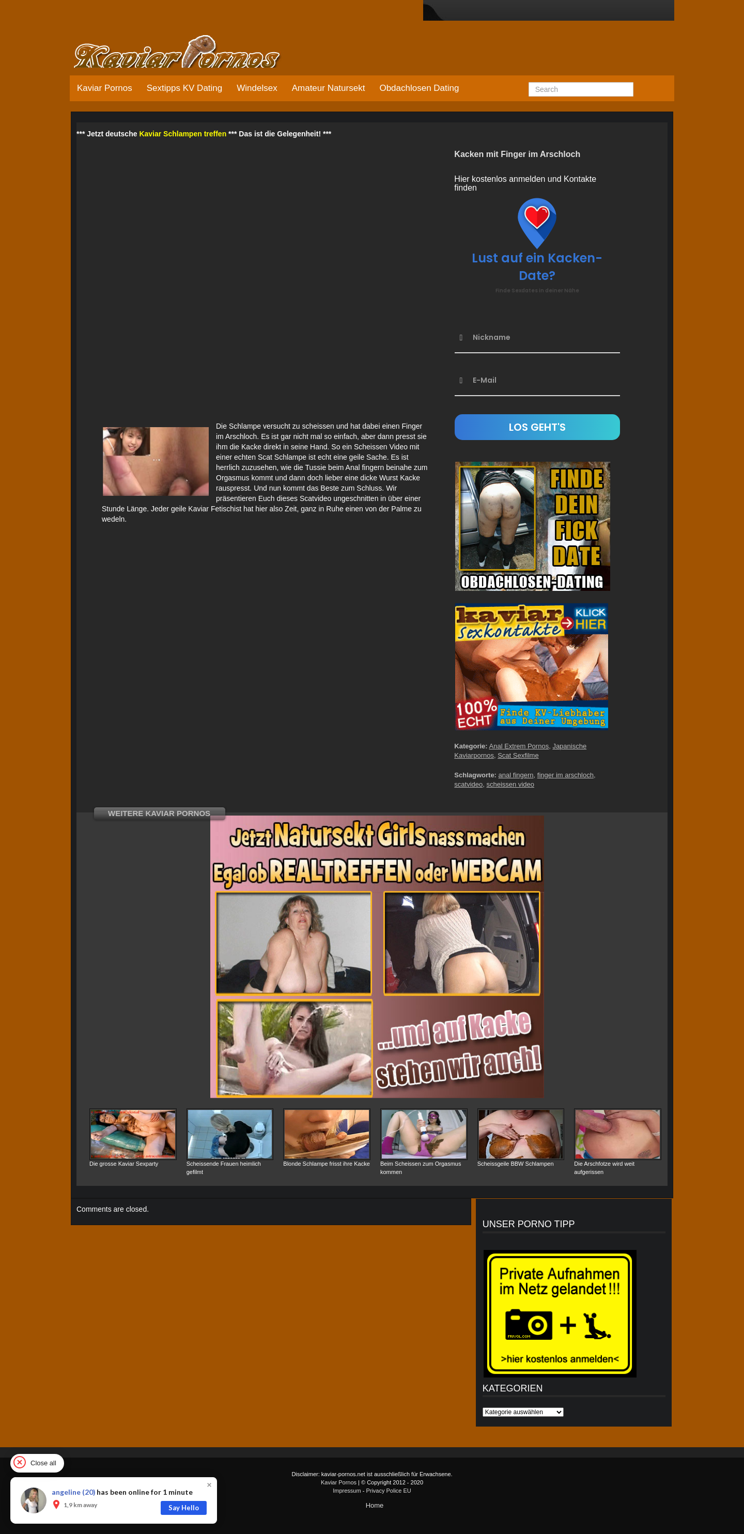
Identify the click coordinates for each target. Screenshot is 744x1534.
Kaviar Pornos (104, 88)
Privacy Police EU (388, 1491)
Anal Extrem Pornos (519, 746)
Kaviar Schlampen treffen (182, 134)
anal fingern (516, 775)
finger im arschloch (565, 775)
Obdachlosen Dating (419, 88)
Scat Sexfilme (518, 755)
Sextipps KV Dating (184, 88)
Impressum (347, 1491)
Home (375, 1505)
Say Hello (183, 1508)
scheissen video (510, 784)
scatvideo (468, 784)
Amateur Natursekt (328, 88)
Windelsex (257, 88)
